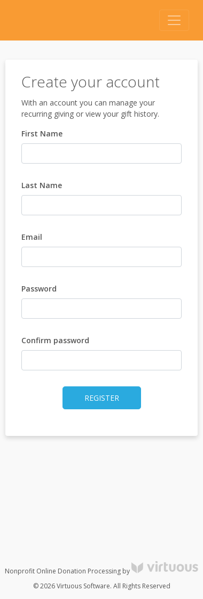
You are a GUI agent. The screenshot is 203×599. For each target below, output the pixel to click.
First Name (42, 133)
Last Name (41, 185)
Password (39, 289)
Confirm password (55, 340)
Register (101, 398)
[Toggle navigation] (174, 20)
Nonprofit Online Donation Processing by (101, 571)
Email (31, 237)
